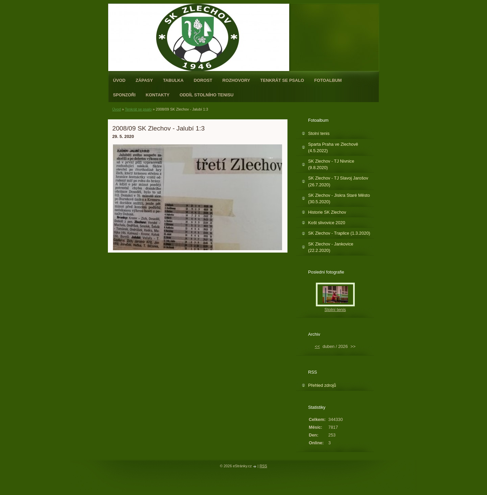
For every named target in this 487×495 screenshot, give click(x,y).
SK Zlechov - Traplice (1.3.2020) (339, 233)
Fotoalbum (328, 80)
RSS (263, 466)
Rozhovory (236, 80)
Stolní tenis (318, 133)
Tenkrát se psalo (282, 80)
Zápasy (144, 80)
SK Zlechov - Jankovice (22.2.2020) (330, 247)
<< (317, 346)
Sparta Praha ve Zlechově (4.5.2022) (333, 147)
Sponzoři (124, 94)
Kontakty (157, 94)
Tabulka (173, 80)
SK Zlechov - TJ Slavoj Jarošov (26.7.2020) (338, 181)
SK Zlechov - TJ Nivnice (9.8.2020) (331, 164)
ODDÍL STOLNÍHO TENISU (207, 94)
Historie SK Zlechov (327, 212)
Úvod (119, 80)
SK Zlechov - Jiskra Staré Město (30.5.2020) (339, 198)
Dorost (203, 80)
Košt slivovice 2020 (326, 222)
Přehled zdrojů (322, 385)
